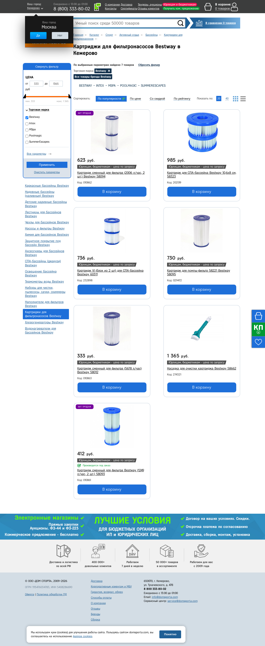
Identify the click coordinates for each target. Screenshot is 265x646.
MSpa (112, 85)
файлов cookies (82, 636)
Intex (100, 85)
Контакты (110, 8)
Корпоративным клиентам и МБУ (111, 586)
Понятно (170, 634)
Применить (47, 165)
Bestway (85, 85)
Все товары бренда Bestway (93, 76)
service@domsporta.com (183, 600)
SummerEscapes (153, 85)
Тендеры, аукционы (150, 4)
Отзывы (95, 608)
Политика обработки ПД (52, 594)
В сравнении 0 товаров (221, 23)
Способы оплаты (101, 597)
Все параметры (36, 153)
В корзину (111, 191)
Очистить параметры (47, 172)
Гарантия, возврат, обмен (107, 591)
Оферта (29, 594)
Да (38, 35)
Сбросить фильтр (149, 64)
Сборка (95, 619)
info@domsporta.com (165, 597)
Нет (60, 35)
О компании (112, 4)
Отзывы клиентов (148, 8)
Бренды (95, 614)
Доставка (126, 4)
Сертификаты (129, 8)
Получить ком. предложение (181, 8)
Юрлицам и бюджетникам (180, 4)
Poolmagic (128, 85)
